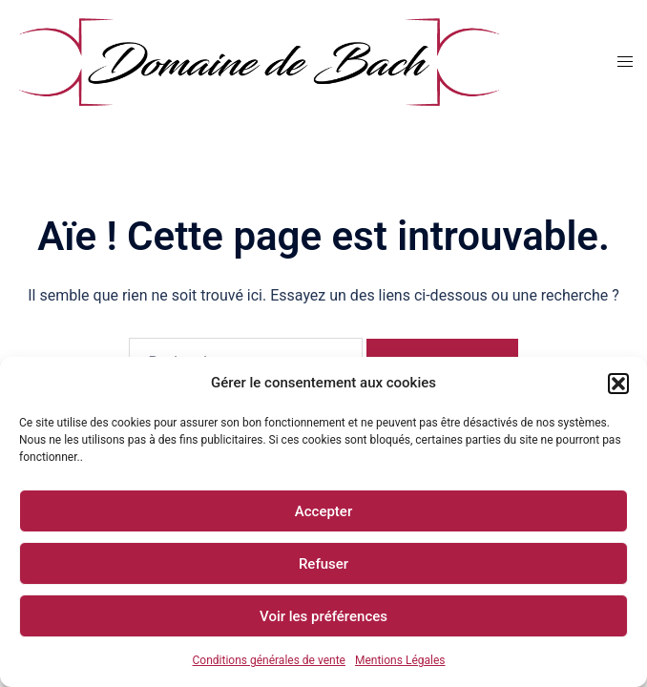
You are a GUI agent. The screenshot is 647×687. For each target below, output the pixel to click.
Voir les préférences (323, 616)
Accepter (323, 511)
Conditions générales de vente (268, 660)
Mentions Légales (400, 660)
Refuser (323, 563)
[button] (618, 383)
